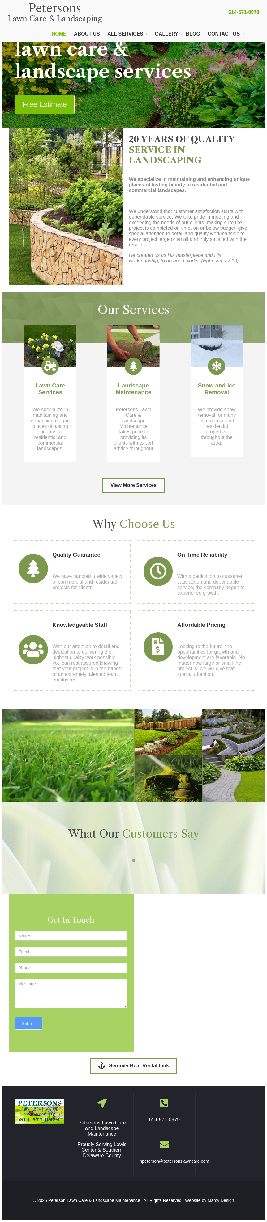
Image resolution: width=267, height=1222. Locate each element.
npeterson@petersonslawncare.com (174, 1161)
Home (59, 33)
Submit (28, 1023)
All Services (125, 33)
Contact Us (224, 33)
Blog (193, 33)
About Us (87, 33)
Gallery (166, 33)
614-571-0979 (243, 12)
